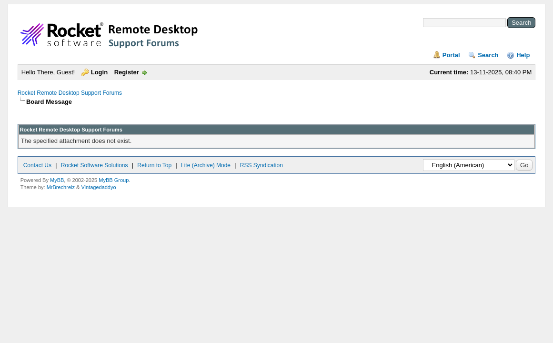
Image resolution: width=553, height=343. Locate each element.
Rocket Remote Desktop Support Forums (70, 93)
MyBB (57, 180)
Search (488, 55)
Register (126, 72)
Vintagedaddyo (98, 187)
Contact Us (37, 165)
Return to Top (154, 165)
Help (523, 55)
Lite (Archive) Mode (206, 165)
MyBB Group (114, 180)
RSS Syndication (261, 165)
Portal (451, 55)
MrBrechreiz (61, 187)
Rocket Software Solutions (94, 165)
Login (99, 72)
